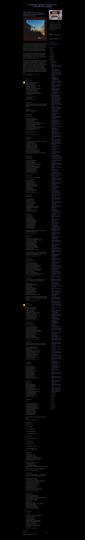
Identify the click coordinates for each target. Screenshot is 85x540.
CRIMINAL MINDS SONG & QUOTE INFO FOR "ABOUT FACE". (56, 66)
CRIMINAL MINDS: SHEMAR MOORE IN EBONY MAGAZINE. (56, 255)
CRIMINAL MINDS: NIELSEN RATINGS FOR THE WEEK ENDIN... (56, 82)
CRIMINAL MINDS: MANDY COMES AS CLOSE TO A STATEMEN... (56, 195)
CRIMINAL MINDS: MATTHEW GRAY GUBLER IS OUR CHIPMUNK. (56, 202)
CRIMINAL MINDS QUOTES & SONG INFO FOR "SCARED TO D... (56, 329)
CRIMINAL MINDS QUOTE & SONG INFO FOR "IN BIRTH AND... (56, 377)
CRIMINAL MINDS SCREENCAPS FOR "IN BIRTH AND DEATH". (55, 362)
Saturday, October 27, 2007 (32, 256)
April (52, 402)
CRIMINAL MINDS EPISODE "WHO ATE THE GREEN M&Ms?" (56, 298)
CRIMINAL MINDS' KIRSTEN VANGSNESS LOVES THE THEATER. (56, 343)
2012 (51, 52)
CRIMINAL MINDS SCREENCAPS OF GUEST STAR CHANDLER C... (56, 366)
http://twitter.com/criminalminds (55, 34)
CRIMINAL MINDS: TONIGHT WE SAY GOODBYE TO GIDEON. (56, 381)
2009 (51, 56)
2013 (51, 50)
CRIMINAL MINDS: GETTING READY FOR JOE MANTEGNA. (56, 294)
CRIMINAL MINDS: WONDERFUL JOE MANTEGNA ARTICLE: (55, 78)
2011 (51, 53)
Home (35, 532)
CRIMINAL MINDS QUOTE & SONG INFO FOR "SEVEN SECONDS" (56, 143)
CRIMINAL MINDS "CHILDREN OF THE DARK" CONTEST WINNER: (56, 180)
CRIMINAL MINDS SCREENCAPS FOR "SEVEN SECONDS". (55, 129)
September (53, 394)
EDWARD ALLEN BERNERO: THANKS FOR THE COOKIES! (56, 391)
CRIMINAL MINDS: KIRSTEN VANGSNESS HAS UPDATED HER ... (56, 237)
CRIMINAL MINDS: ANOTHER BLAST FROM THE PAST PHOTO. (56, 199)
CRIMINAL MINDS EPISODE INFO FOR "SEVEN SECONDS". (56, 176)
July (52, 397)
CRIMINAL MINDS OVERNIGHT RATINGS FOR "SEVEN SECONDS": (56, 133)
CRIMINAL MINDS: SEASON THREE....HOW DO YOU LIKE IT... (56, 217)
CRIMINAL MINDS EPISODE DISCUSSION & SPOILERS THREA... (56, 136)
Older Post (45, 532)
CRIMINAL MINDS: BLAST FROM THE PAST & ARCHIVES (55, 187)
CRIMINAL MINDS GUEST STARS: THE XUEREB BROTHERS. (55, 152)
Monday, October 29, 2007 (32, 470)
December (53, 61)
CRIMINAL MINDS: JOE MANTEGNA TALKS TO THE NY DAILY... (56, 259)
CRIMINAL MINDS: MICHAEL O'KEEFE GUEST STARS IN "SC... (56, 339)
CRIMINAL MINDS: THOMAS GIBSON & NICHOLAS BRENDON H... (56, 206)
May (52, 400)
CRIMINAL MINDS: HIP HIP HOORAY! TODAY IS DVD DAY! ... (56, 385)
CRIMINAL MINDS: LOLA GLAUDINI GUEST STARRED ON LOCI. (55, 110)
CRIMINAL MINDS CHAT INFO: (56, 126)
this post (55, 27)
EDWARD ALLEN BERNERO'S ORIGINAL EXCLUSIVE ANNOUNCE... (56, 86)
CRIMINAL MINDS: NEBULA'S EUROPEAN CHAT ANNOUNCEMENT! (56, 311)
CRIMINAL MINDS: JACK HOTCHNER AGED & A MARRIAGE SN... (55, 121)
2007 (51, 59)
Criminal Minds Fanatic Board (54, 44)
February (52, 405)
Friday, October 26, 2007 (32, 99)
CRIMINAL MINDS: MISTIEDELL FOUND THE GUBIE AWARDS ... (56, 336)
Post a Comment (26, 530)
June (52, 399)
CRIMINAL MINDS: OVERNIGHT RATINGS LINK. (55, 370)
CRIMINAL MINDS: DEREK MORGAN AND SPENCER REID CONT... (56, 117)
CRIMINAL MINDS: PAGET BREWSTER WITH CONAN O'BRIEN (56, 251)
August (52, 396)
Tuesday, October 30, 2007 (32, 528)
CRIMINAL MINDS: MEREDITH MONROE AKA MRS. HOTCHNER (56, 183)
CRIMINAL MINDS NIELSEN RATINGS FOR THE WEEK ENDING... (56, 164)
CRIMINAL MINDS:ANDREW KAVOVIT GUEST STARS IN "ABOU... (56, 104)
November (53, 62)
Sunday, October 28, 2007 (32, 396)
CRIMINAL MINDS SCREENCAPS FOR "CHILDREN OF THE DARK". (56, 226)
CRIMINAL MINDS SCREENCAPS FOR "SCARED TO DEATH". (55, 318)
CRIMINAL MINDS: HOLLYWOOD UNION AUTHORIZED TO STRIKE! (56, 210)
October (52, 64)
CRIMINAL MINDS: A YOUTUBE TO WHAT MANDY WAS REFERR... (55, 191)
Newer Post (25, 532)
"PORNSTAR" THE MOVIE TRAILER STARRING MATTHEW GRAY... (55, 89)
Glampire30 (28, 80)
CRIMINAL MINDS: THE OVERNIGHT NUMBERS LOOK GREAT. (55, 230)
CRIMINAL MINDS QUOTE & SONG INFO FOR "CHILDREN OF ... (56, 245)
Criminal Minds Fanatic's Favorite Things (42, 6)
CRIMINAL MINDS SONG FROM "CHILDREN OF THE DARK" (56, 241)
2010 (51, 55)
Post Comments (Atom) (32, 534)
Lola (26, 303)
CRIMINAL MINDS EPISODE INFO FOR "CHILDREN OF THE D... (56, 280)
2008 (51, 58)
